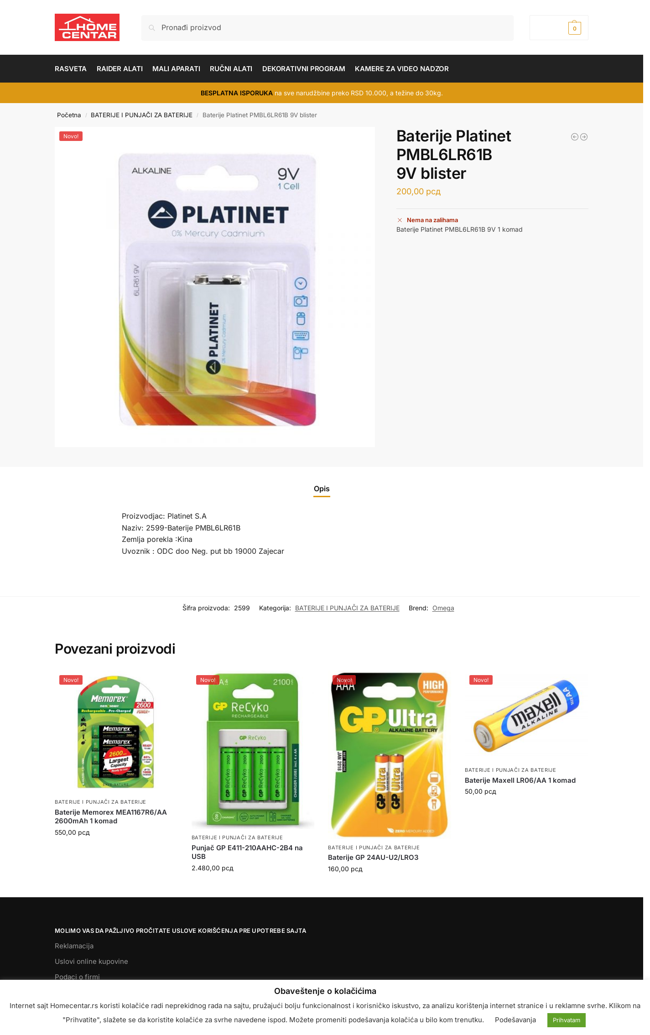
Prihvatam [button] (566, 1020)
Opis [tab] (322, 488)
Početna (69, 115)
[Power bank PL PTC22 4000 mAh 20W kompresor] (574, 136)
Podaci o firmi (77, 977)
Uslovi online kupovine (91, 961)
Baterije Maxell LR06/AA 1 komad (520, 780)
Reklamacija (74, 945)
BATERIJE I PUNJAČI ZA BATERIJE (141, 115)
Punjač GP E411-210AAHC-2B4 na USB (247, 852)
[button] (559, 27)
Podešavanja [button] (515, 1019)
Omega (443, 608)
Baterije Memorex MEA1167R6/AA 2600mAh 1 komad (111, 817)
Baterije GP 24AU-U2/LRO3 (373, 857)
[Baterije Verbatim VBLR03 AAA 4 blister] (583, 136)
